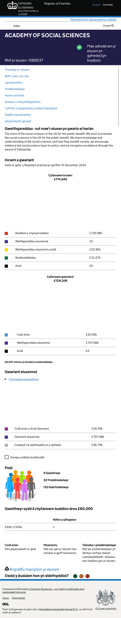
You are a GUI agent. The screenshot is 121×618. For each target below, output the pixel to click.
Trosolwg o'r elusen (17, 69)
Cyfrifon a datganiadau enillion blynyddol (31, 108)
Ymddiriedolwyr (15, 89)
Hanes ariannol (14, 95)
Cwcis (5, 597)
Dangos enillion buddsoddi (27, 457)
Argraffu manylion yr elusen (32, 569)
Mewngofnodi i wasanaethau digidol (93, 19)
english (96, 4)
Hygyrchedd (18, 597)
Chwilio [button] (108, 25)
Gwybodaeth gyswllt (18, 121)
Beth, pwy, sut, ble (17, 76)
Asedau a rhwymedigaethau (22, 102)
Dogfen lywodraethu (18, 115)
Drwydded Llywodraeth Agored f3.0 (58, 609)
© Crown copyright (105, 608)
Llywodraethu (13, 82)
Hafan (16, 25)
